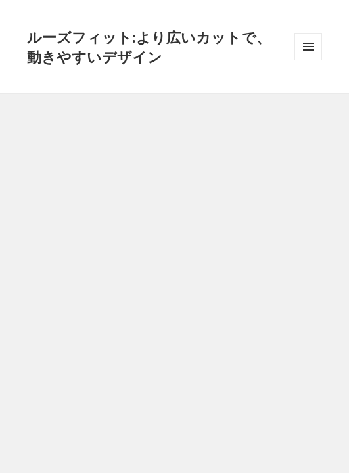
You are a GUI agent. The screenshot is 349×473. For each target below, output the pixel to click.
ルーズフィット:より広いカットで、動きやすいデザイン (149, 46)
